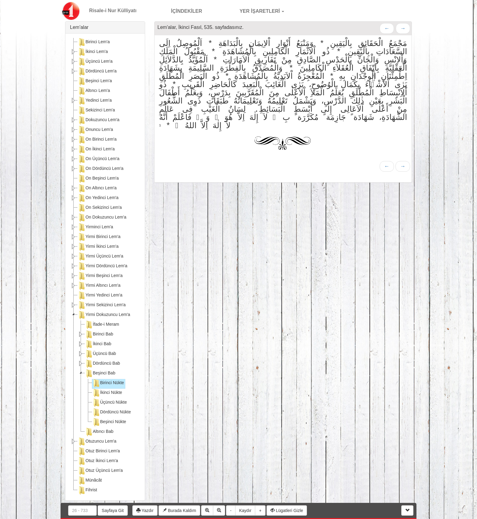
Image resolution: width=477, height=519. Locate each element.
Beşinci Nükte (109, 422)
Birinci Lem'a (94, 42)
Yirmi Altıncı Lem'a (99, 286)
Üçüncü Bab (100, 354)
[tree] (105, 267)
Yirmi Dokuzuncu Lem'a (104, 315)
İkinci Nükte (107, 393)
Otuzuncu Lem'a (97, 441)
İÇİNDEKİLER (180, 10)
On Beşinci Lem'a (98, 178)
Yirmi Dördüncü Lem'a (102, 266)
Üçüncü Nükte (109, 402)
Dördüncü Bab (102, 363)
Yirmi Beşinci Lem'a (100, 276)
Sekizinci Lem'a (96, 110)
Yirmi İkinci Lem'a (98, 247)
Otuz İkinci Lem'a (98, 461)
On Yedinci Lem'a (98, 198)
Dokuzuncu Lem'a (99, 120)
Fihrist (87, 490)
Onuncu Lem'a (95, 130)
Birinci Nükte (108, 383)
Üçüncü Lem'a (95, 62)
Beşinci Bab (100, 373)
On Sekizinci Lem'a (100, 208)
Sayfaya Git (113, 510)
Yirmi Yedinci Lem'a (100, 295)
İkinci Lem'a (93, 52)
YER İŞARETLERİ (255, 10)
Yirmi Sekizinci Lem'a (102, 305)
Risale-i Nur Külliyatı (113, 10)
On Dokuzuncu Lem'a (102, 217)
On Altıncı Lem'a (97, 188)
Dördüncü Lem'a (97, 71)
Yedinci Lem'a (95, 100)
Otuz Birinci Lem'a (99, 451)
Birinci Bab (99, 334)
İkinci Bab (98, 344)
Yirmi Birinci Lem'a (99, 237)
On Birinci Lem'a (97, 139)
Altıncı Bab (99, 432)
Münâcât (90, 480)
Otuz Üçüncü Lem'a (100, 471)
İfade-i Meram (102, 325)
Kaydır (245, 510)
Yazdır (145, 510)
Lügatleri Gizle (286, 510)
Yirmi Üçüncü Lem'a (100, 256)
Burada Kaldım (179, 510)
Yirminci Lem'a (95, 227)
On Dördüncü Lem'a (101, 169)
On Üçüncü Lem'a (99, 159)
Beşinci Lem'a (95, 81)
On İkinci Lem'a (96, 149)
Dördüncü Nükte (111, 412)
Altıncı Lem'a (94, 91)
